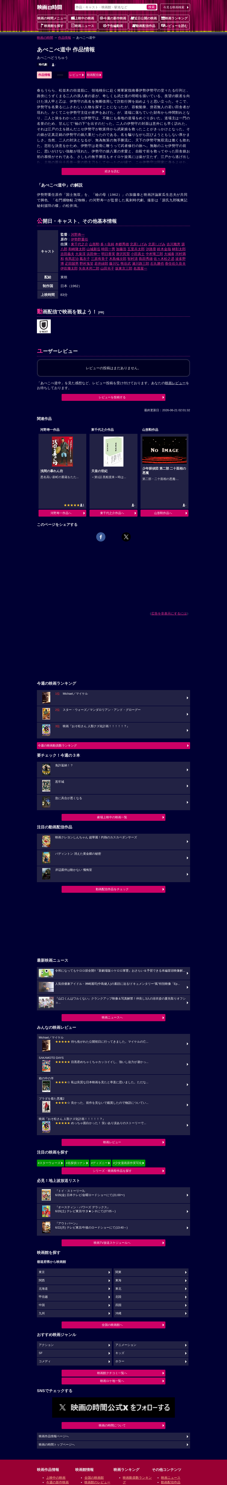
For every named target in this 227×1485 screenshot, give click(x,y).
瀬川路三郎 (140, 263)
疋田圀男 (72, 263)
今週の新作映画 (113, 18)
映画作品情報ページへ (54, 1436)
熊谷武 (125, 263)
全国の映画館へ (112, 1325)
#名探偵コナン (76, 1163)
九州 (42, 1313)
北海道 (43, 1288)
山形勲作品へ (163, 513)
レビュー (75, 75)
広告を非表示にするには (169, 613)
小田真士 (138, 254)
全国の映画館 (94, 1477)
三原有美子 (99, 259)
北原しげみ (138, 244)
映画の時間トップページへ (57, 1444)
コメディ (45, 1361)
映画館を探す (51, 26)
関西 (42, 1280)
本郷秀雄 (122, 244)
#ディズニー (99, 1163)
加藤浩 (121, 249)
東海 (118, 1280)
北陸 (118, 1296)
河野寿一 (78, 234)
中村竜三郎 (154, 254)
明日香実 (108, 254)
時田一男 (108, 249)
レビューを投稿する (112, 397)
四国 (118, 1305)
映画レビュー (112, 1142)
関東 (118, 1272)
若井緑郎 (101, 263)
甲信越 (43, 1296)
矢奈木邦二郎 (89, 268)
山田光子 (107, 268)
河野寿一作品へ (61, 513)
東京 (42, 1272)
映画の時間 (45, 37)
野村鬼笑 (86, 263)
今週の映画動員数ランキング (57, 745)
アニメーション (125, 1345)
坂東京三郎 (123, 268)
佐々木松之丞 (164, 259)
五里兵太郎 (136, 249)
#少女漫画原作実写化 (127, 1163)
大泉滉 (80, 254)
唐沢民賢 (123, 254)
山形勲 (94, 244)
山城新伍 (93, 249)
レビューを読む (174, 26)
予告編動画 (113, 26)
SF (40, 1353)
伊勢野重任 (79, 239)
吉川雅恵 (173, 244)
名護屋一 (140, 268)
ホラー (119, 1361)
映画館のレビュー (97, 1482)
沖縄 (118, 1313)
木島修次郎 (117, 259)
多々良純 (107, 244)
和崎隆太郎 (77, 249)
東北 (118, 1288)
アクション (46, 1345)
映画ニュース (82, 26)
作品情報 (64, 37)
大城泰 (169, 254)
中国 (42, 1305)
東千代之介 (79, 244)
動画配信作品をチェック (112, 889)
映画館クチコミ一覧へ (112, 1373)
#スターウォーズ (49, 1163)
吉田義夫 (67, 254)
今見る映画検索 (173, 7)
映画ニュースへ (112, 1017)
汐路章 (151, 249)
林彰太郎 (179, 249)
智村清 (132, 259)
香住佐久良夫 (175, 263)
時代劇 (43, 64)
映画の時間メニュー (51, 18)
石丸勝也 (157, 263)
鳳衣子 (85, 259)
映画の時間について (112, 1425)
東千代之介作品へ (112, 513)
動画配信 (93, 75)
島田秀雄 (146, 259)
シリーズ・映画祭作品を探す (112, 1171)
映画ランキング (174, 18)
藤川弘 (114, 263)
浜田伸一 (93, 254)
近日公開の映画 (144, 18)
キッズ (119, 1353)
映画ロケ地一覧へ (112, 1381)
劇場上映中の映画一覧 (112, 817)
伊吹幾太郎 (69, 268)
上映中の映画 (82, 18)
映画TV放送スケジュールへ (112, 1242)
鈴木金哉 (164, 249)
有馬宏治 (72, 259)
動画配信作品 (143, 26)
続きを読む (112, 171)
